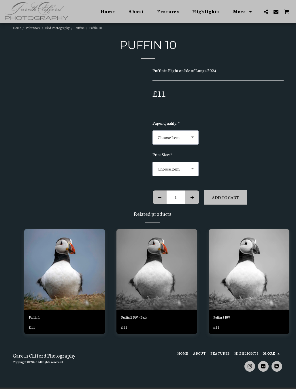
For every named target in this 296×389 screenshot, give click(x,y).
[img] (64, 269)
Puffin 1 (36, 318)
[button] (266, 11)
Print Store (33, 27)
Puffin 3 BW (224, 318)
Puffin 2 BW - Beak (137, 318)
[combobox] (175, 137)
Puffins (79, 27)
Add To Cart (225, 197)
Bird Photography (57, 27)
